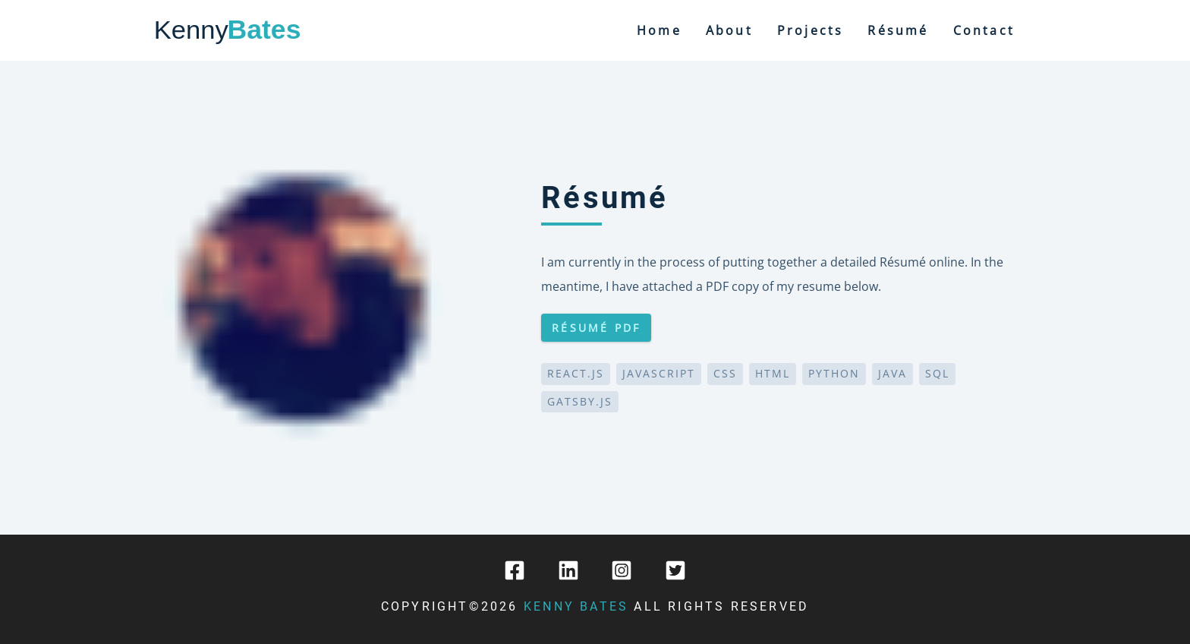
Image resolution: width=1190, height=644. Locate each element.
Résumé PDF (596, 327)
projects (810, 30)
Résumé (897, 30)
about (729, 30)
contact (984, 30)
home (659, 30)
